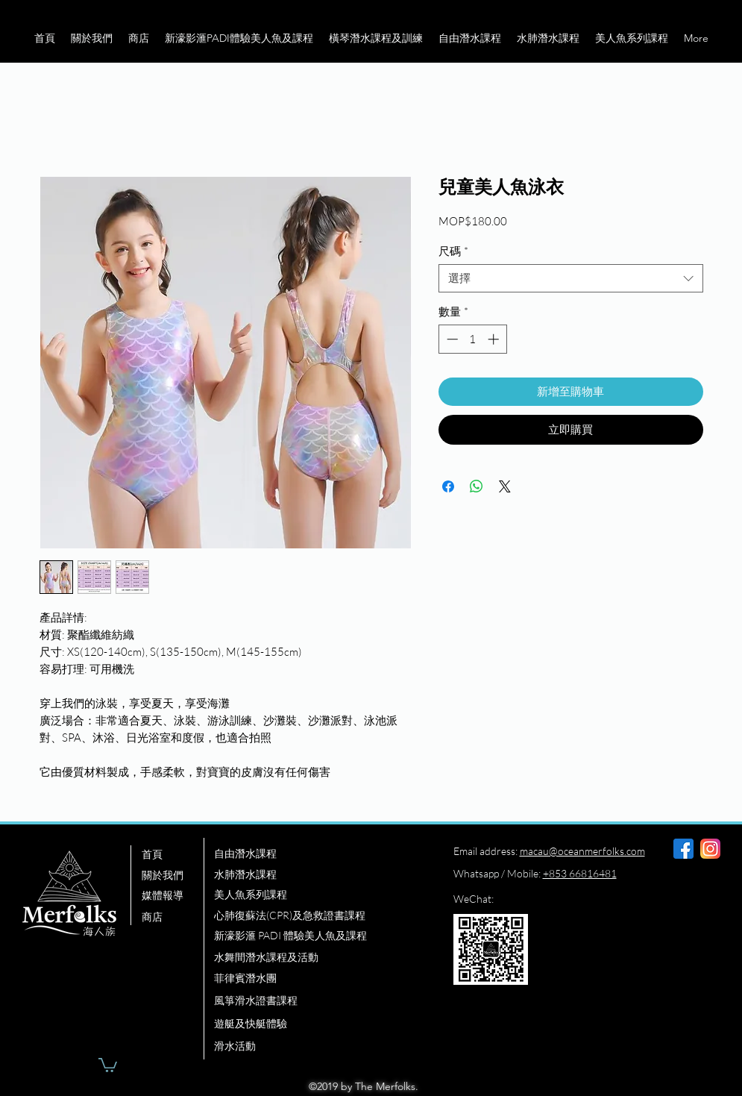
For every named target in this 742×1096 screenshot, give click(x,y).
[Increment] (495, 339)
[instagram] (710, 849)
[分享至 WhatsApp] (476, 486)
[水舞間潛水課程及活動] (317, 958)
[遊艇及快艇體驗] (317, 1024)
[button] (91, 38)
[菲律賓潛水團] (317, 979)
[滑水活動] (317, 1047)
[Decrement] (451, 339)
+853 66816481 (580, 873)
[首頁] (172, 855)
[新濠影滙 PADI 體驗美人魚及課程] (324, 936)
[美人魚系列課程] (317, 895)
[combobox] (570, 278)
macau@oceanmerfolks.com (582, 851)
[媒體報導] (172, 896)
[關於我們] (172, 876)
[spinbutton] (472, 339)
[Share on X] (505, 486)
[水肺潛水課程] (317, 875)
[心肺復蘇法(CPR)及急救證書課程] (317, 916)
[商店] (172, 917)
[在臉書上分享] (448, 486)
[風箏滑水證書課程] (317, 1001)
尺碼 (453, 251)
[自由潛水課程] (317, 854)
